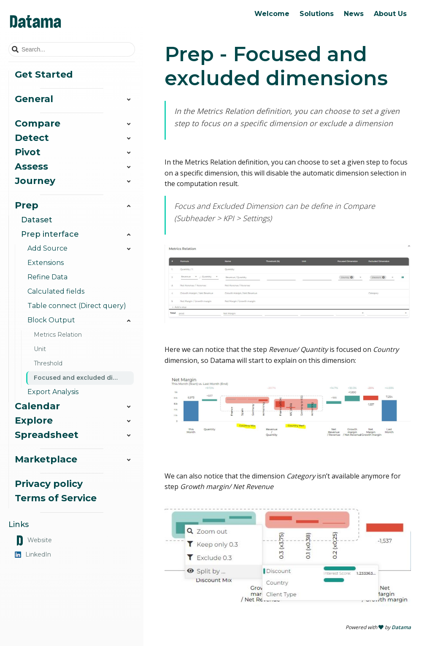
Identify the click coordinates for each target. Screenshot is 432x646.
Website (33, 540)
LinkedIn (33, 554)
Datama (401, 627)
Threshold (48, 363)
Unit (40, 349)
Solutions (317, 14)
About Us (390, 14)
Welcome (271, 14)
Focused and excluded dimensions (84, 377)
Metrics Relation (58, 334)
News (354, 14)
